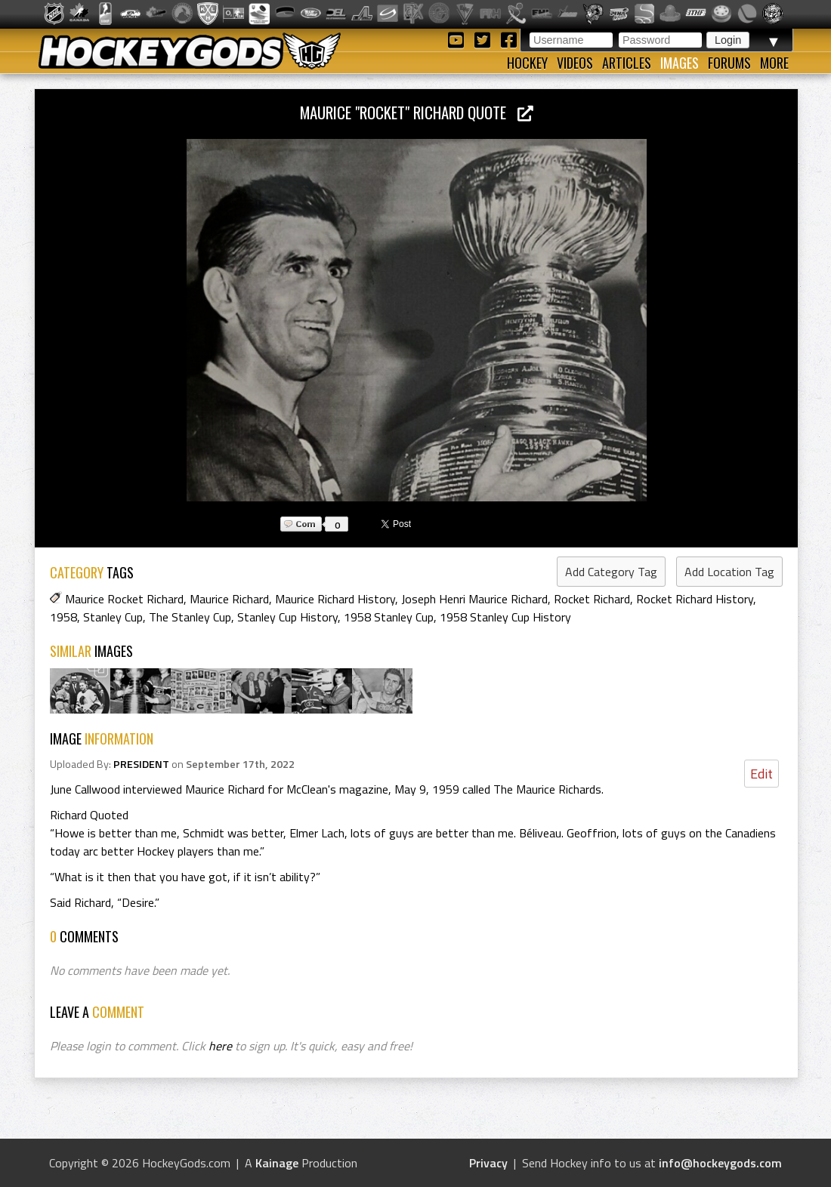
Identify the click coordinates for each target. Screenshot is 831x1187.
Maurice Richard (229, 599)
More (774, 62)
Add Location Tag (729, 572)
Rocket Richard (592, 599)
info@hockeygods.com (720, 1163)
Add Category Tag (611, 572)
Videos (575, 62)
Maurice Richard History (335, 599)
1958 (63, 617)
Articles (626, 62)
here (220, 1046)
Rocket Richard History (694, 599)
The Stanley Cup (190, 617)
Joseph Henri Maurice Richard (474, 599)
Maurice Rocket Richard (124, 599)
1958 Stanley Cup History (505, 617)
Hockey (527, 62)
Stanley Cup (113, 617)
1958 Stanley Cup (389, 617)
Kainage (276, 1163)
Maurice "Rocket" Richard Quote (416, 112)
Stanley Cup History (287, 617)
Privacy (488, 1163)
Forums (729, 62)
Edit (761, 773)
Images (679, 62)
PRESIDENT (141, 764)
